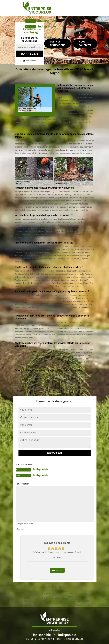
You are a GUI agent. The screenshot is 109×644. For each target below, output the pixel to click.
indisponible (47, 20)
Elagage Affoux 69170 (51, 593)
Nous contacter (85, 43)
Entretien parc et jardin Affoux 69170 (54, 599)
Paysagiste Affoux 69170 (79, 601)
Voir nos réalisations (57, 43)
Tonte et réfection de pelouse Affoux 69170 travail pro (27, 599)
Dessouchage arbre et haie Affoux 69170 (80, 595)
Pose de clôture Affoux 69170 (27, 605)
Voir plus (57, 570)
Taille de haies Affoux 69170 (26, 593)
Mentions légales (73, 639)
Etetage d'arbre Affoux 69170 (81, 605)
